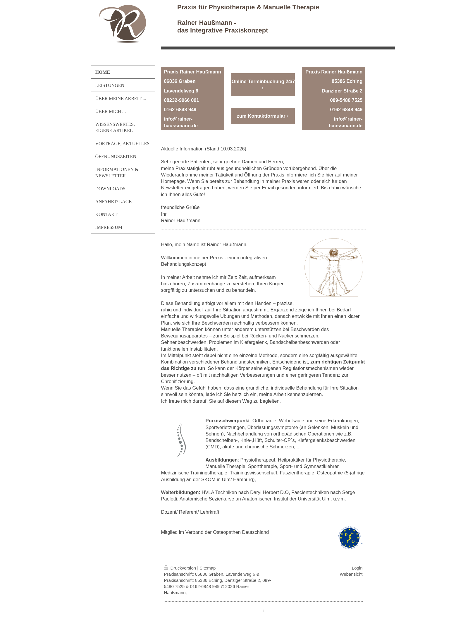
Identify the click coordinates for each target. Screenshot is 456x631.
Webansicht (351, 574)
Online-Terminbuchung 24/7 (263, 81)
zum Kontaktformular (261, 116)
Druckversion (180, 567)
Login (357, 567)
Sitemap (207, 567)
